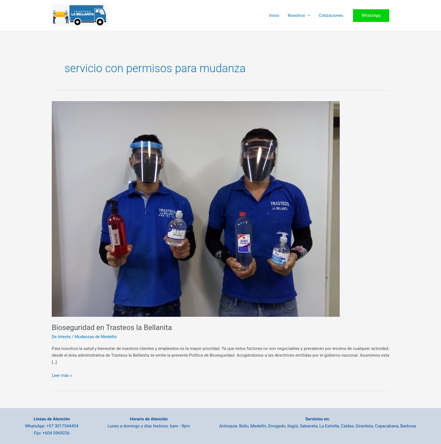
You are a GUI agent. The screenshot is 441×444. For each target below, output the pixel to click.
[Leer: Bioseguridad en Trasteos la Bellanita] (196, 208)
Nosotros (299, 15)
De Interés (61, 336)
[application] (307, 15)
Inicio (274, 15)
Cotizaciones (331, 15)
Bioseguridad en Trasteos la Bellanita (112, 327)
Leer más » (62, 375)
